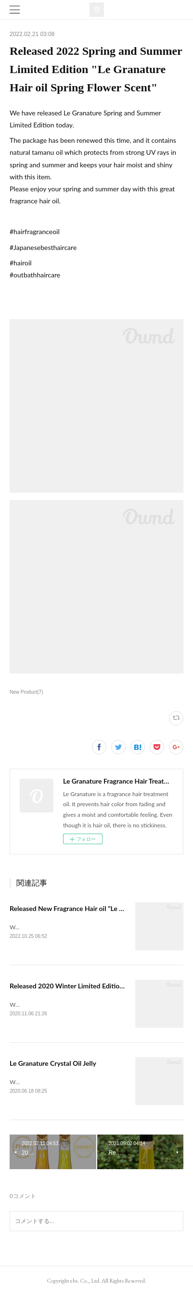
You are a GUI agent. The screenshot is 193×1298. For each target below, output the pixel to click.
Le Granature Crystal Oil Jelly (53, 1065)
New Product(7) (26, 692)
